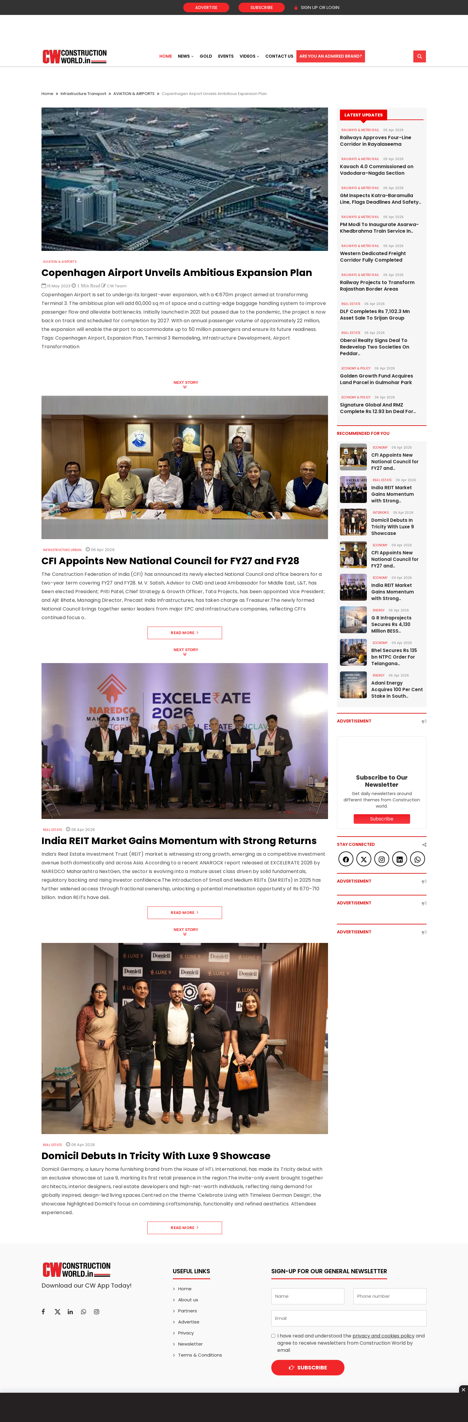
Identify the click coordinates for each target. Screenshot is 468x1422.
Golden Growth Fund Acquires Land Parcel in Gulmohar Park (376, 379)
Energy (378, 610)
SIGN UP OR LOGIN (316, 7)
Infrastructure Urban (62, 550)
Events (226, 56)
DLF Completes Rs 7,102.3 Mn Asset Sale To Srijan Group (375, 314)
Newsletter (190, 1344)
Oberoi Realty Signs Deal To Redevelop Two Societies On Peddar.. (374, 347)
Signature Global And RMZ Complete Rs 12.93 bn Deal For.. (378, 408)
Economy (380, 447)
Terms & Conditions (200, 1355)
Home (165, 56)
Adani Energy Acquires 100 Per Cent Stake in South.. (397, 689)
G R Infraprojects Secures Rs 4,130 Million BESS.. (391, 624)
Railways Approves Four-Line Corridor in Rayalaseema (375, 141)
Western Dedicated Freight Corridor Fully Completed (373, 256)
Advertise (206, 7)
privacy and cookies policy (383, 1335)
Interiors (381, 512)
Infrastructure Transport (83, 93)
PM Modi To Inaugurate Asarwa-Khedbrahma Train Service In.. (379, 227)
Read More (184, 633)
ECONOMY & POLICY (355, 368)
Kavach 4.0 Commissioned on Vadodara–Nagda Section (376, 170)
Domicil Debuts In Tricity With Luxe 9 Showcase (392, 526)
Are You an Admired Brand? (330, 56)
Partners (187, 1311)
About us (188, 1300)
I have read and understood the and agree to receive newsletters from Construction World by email (351, 1343)
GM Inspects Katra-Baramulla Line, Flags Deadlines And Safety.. (380, 198)
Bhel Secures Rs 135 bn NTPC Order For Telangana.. (394, 657)
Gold (206, 56)
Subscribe (261, 7)
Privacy (186, 1333)
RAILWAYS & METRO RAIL (360, 130)
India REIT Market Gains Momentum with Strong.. (392, 494)
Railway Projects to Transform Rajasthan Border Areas (377, 285)
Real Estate (52, 830)
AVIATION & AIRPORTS (134, 93)
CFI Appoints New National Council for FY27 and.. (394, 461)
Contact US (279, 56)
